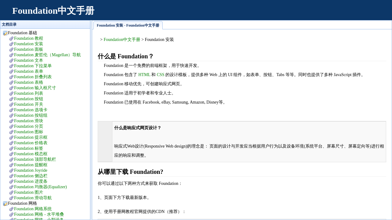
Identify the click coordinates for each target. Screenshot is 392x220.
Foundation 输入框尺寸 (35, 88)
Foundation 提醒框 (30, 165)
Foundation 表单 (28, 71)
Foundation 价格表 (30, 143)
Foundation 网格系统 (33, 209)
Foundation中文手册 (53, 11)
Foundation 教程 (28, 38)
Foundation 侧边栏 (30, 176)
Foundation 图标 (28, 132)
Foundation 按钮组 (30, 115)
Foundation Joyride (30, 170)
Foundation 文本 (28, 60)
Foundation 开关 (28, 104)
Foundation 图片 (28, 192)
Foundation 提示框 (30, 137)
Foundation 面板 (28, 49)
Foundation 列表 (28, 93)
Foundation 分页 (28, 126)
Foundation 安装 (28, 44)
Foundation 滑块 (28, 121)
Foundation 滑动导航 (33, 198)
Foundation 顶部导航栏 (35, 159)
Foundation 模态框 (30, 154)
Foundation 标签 (28, 148)
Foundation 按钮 (28, 99)
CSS (160, 74)
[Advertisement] (274, 14)
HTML (144, 74)
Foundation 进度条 (30, 181)
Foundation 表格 (28, 82)
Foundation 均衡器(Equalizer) (40, 187)
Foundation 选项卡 (30, 110)
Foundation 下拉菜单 (33, 66)
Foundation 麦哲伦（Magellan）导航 (47, 55)
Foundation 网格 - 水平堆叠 (39, 214)
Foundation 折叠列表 (33, 77)
